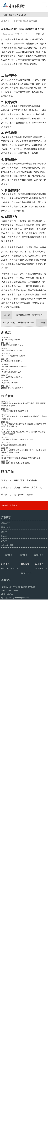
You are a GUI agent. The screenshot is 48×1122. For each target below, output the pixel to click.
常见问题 (23, 15)
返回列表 (41, 34)
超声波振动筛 (24, 1119)
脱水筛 (4, 1026)
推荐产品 (7, 499)
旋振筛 (4, 1021)
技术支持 (16, 21)
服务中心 (13, 15)
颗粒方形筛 (12, 1119)
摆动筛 (4, 1030)
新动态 (5, 360)
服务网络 (24, 21)
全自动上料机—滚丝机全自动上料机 (25, 351)
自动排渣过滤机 (7, 1035)
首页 (6, 15)
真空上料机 (5, 1012)
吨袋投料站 (5, 1017)
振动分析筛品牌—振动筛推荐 (21, 343)
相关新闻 (7, 424)
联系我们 (13, 995)
